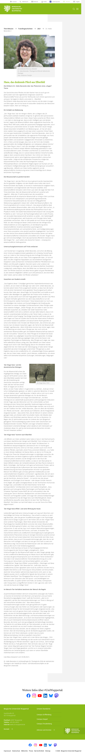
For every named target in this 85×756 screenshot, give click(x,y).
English (78, 1)
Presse (31, 751)
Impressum (7, 751)
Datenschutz (16, 751)
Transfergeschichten (25, 29)
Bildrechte (24, 751)
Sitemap (47, 751)
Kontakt (7, 729)
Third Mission (9, 29)
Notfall (45, 1)
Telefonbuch (25, 1)
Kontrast (14, 1)
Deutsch (68, 1)
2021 (39, 29)
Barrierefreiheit (39, 751)
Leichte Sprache (56, 1)
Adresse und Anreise (44, 730)
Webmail (36, 1)
